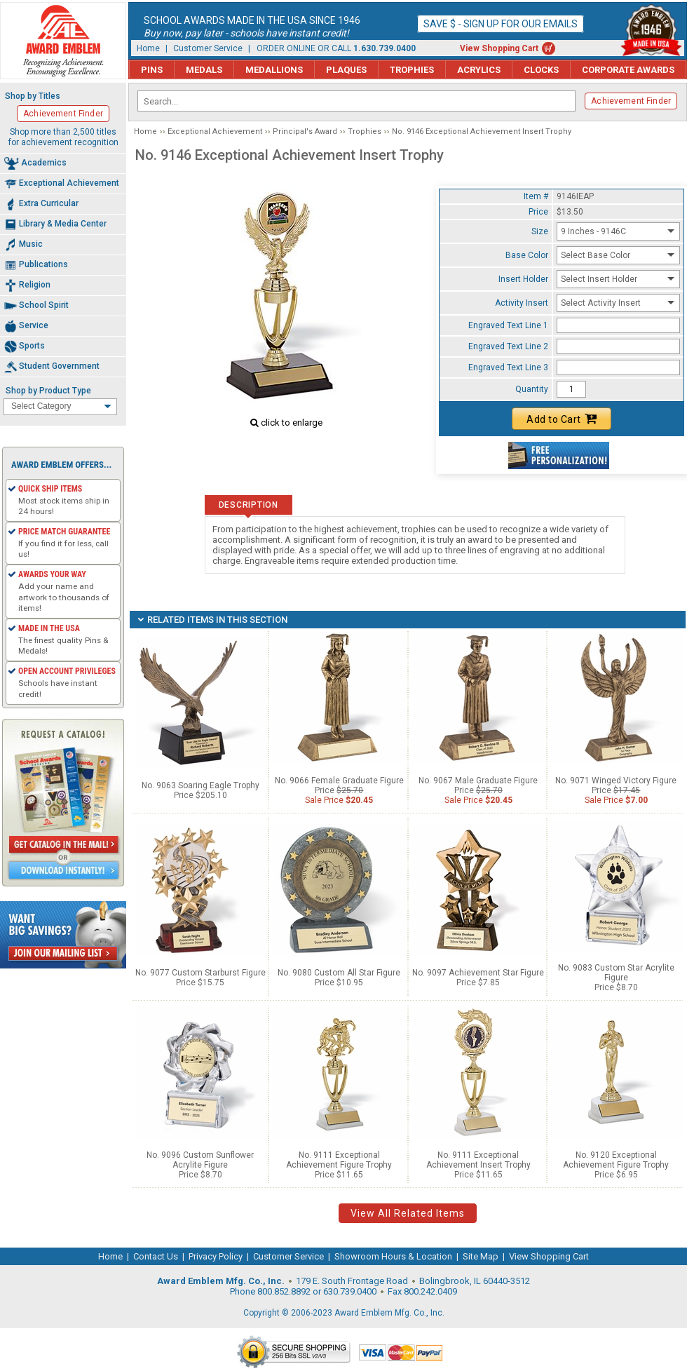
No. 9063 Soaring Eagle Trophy (200, 785)
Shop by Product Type (48, 391)
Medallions (274, 70)
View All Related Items (408, 1213)
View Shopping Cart (499, 48)
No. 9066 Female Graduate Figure (339, 780)
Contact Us (155, 1256)
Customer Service (208, 48)
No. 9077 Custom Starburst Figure (200, 973)
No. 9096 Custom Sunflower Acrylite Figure (200, 1160)
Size (539, 231)
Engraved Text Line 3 (508, 367)
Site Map (480, 1256)
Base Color (526, 255)
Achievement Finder (631, 101)
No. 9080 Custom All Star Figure (339, 973)
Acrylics (479, 70)
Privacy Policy (216, 1256)
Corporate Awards (628, 70)
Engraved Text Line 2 (508, 346)
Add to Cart (561, 418)
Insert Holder (523, 279)
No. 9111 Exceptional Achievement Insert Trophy (478, 1160)
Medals (204, 70)
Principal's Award (305, 131)
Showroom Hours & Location (393, 1256)
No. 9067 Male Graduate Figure (478, 780)
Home (148, 48)
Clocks (541, 70)
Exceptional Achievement (215, 131)
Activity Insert (521, 303)
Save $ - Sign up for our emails (500, 23)
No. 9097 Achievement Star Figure (478, 973)
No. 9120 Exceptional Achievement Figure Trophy (616, 1160)
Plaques (346, 70)
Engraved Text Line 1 (508, 325)
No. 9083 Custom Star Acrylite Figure (616, 972)
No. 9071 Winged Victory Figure (615, 780)
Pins (152, 70)
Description (248, 505)
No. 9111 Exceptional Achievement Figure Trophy (339, 1160)
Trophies (412, 70)
